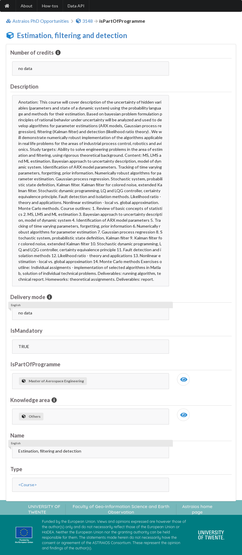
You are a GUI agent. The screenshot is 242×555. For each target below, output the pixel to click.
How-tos (50, 5)
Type (16, 469)
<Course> (27, 484)
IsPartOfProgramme (35, 364)
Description (24, 86)
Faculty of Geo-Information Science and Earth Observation (121, 509)
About (27, 5)
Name (17, 435)
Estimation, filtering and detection (72, 35)
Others (31, 416)
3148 (84, 21)
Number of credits (32, 52)
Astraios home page (197, 509)
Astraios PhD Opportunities (37, 21)
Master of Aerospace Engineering (53, 381)
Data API (76, 5)
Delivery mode (28, 297)
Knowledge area (30, 400)
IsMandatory (26, 330)
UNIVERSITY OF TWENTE (44, 509)
